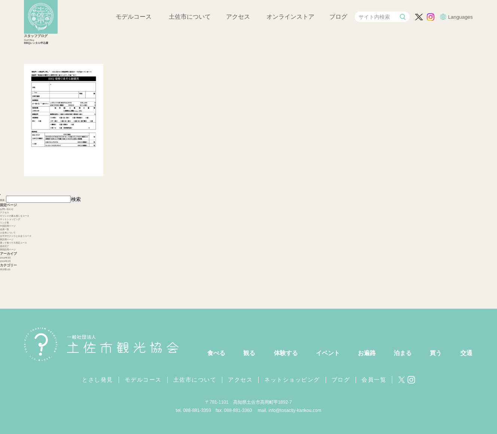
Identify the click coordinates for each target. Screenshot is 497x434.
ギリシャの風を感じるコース (14, 215)
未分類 (3, 269)
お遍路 (367, 353)
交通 (466, 353)
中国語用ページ (8, 225)
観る (249, 353)
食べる (216, 353)
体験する (286, 353)
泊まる (403, 353)
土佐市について (190, 16)
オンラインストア (290, 16)
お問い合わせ (6, 209)
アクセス (238, 16)
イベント (328, 353)
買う (436, 353)
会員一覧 (4, 229)
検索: (2, 200)
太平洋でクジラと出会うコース (15, 236)
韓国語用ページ (8, 249)
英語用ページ (6, 239)
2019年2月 (5, 261)
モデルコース (134, 16)
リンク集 (4, 222)
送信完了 (4, 246)
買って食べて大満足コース (13, 242)
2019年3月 (5, 257)
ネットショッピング (10, 219)
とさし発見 (97, 379)
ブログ (338, 16)
